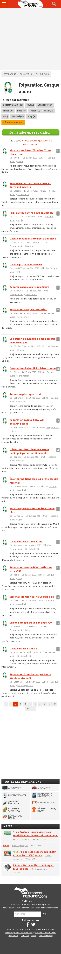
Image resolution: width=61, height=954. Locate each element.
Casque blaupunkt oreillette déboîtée (33, 238)
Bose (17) (21, 111)
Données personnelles (45, 932)
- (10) (5, 116)
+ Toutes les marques (13, 122)
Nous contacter (46, 935)
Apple (20, 220)
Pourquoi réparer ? (24, 839)
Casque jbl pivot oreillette (26, 264)
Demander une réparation (30, 132)
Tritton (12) (35, 111)
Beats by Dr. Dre (33, 548)
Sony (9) (31, 116)
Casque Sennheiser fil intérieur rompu (33, 368)
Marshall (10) (18, 116)
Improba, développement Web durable (29, 931)
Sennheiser (23, 194)
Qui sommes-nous (24, 929)
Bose (27, 630)
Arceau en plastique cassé (25, 394)
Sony (13, 431)
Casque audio (16, 246)
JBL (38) (30, 105)
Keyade (21, 349)
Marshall (21, 490)
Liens (6, 845)
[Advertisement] (30, 39)
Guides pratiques (20, 845)
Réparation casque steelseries (28, 309)
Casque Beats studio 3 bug (26, 541)
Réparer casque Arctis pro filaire (29, 286)
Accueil (31, 4)
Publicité (25, 935)
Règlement (13, 935)
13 (55, 704)
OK (44, 914)
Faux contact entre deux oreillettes (32, 212)
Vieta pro (21, 401)
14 (28, 709)
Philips (20, 460)
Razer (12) (48, 111)
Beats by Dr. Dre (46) (13, 105)
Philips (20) (8, 111)
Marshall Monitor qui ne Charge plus (32, 596)
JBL (18, 271)
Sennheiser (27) (45, 105)
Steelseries (31, 294)
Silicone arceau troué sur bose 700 (31, 622)
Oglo (19, 519)
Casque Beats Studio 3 (23, 648)
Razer (20, 161)
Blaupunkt (30, 246)
